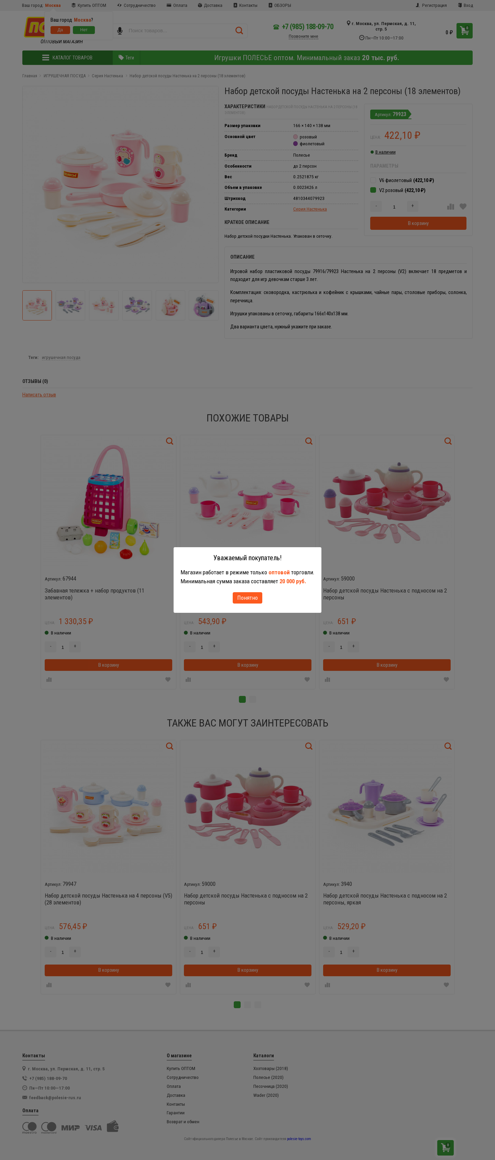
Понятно (247, 597)
